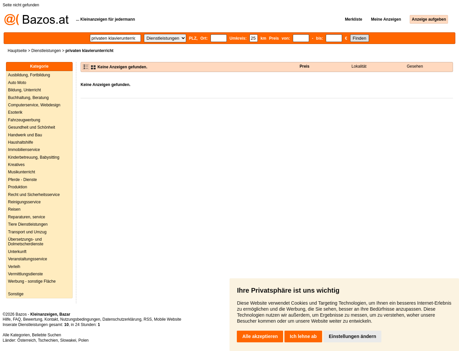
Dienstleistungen (46, 50)
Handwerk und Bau (25, 135)
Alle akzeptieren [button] (260, 336)
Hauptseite (17, 50)
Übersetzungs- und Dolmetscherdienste (25, 241)
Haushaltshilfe (20, 142)
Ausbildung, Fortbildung (29, 75)
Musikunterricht (21, 172)
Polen (83, 340)
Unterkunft (17, 251)
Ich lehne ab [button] (303, 336)
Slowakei (68, 340)
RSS (148, 319)
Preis (304, 66)
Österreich (26, 340)
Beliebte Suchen (46, 335)
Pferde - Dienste (22, 179)
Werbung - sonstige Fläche (32, 281)
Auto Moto (17, 82)
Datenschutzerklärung (122, 319)
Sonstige (16, 294)
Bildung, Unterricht (24, 90)
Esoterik (15, 112)
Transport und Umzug (27, 232)
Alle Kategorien (16, 335)
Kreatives (16, 164)
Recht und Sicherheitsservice (34, 194)
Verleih (14, 266)
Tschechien (48, 340)
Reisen (14, 209)
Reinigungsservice (24, 202)
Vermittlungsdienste (25, 274)
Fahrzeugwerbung (24, 120)
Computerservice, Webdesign (34, 105)
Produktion (17, 187)
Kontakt (51, 319)
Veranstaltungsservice (27, 259)
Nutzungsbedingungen (80, 319)
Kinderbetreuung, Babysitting (33, 157)
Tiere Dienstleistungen (28, 224)
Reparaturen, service (26, 217)
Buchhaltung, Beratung (28, 97)
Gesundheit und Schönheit (31, 127)
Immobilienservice (24, 149)
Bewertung (32, 319)
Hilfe (7, 319)
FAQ (17, 319)
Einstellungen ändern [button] (352, 336)
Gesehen (415, 66)
